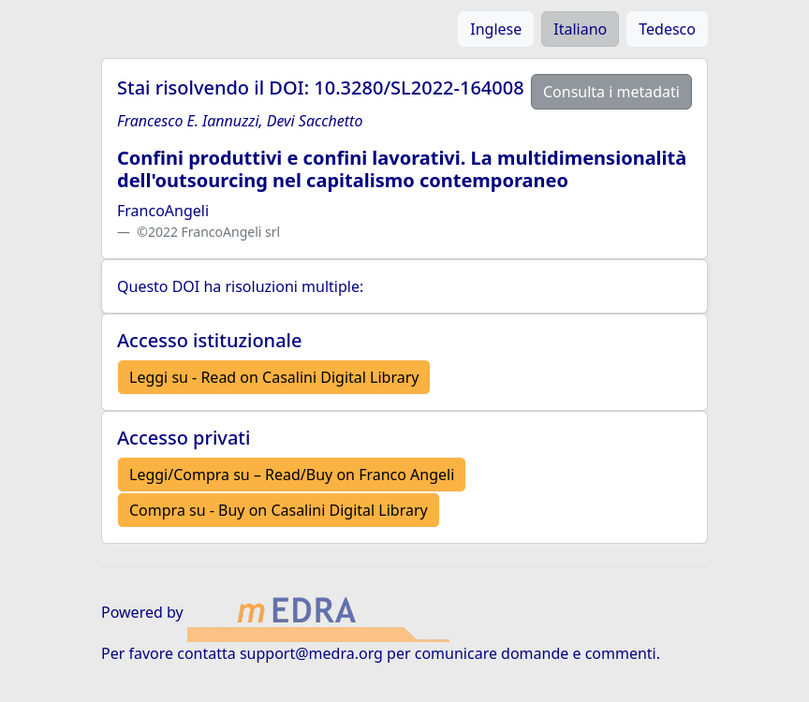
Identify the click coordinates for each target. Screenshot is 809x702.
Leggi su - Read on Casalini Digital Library (274, 377)
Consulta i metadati (611, 91)
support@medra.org (311, 653)
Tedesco (667, 29)
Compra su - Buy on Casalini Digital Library (278, 510)
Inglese (496, 29)
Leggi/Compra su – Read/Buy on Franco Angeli (291, 474)
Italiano (580, 29)
